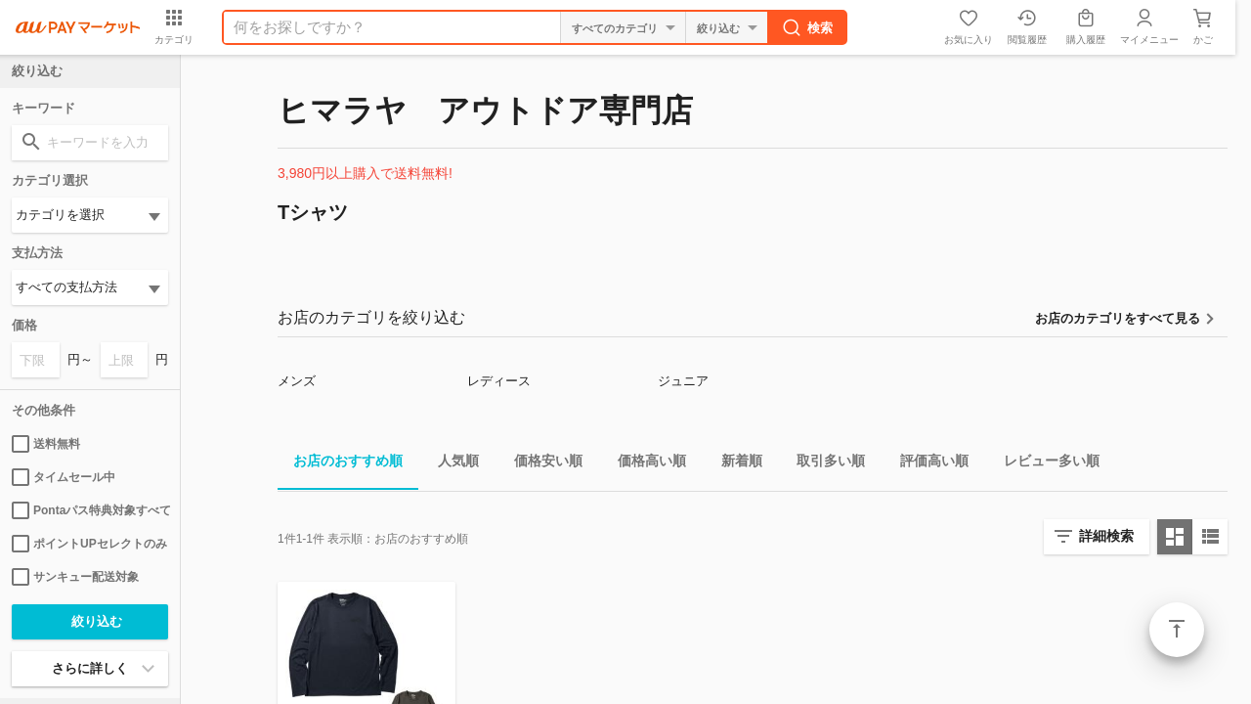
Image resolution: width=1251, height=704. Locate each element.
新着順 (734, 464)
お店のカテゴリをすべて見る (1117, 318)
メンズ (297, 381)
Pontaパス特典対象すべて (90, 510)
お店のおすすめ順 (340, 464)
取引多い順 (823, 464)
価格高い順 (644, 464)
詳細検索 (1106, 536)
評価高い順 (926, 464)
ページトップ (1176, 629)
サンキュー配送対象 (75, 577)
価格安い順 (540, 464)
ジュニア (683, 381)
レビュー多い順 (1044, 464)
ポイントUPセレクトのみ (89, 543)
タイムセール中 (63, 477)
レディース (499, 381)
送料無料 (46, 444)
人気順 (450, 464)
